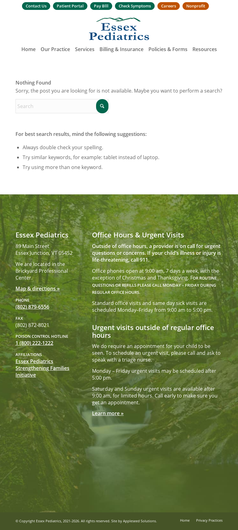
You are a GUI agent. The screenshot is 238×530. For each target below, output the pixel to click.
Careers (168, 6)
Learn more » (108, 413)
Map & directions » (37, 288)
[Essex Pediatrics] (119, 29)
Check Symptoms (135, 6)
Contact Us (36, 6)
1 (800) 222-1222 (34, 343)
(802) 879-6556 (32, 306)
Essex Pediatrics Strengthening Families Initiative (42, 368)
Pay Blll (101, 6)
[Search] (61, 106)
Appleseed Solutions (139, 521)
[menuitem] (36, 6)
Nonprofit (195, 6)
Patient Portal (70, 6)
